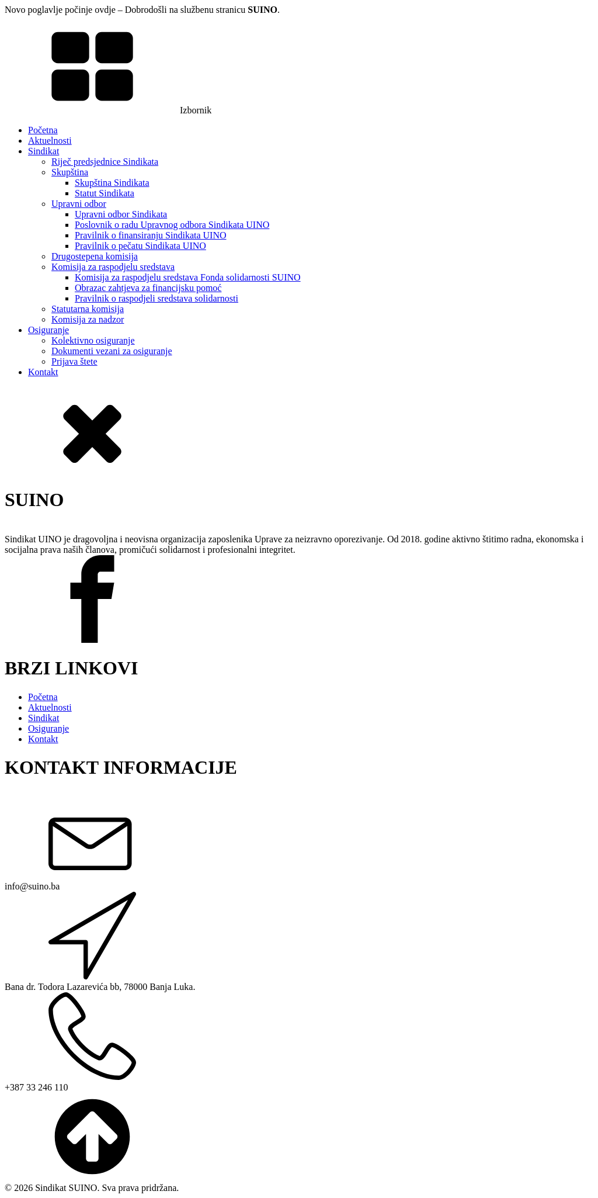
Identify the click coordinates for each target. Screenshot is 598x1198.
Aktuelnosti (50, 141)
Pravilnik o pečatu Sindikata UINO (140, 246)
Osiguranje (48, 330)
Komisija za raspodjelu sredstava (113, 267)
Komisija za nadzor (87, 319)
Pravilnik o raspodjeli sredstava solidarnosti (156, 298)
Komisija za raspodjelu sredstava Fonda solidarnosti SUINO (188, 277)
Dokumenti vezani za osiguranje (111, 351)
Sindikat (43, 151)
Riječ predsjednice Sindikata (104, 162)
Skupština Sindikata (112, 183)
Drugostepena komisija (94, 256)
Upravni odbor (78, 204)
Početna (43, 130)
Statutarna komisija (87, 309)
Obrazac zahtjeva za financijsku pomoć (148, 288)
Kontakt (43, 372)
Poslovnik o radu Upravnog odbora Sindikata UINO (172, 225)
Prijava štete (74, 361)
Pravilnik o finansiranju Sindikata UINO (151, 235)
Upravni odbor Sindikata (121, 214)
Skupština (69, 172)
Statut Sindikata (104, 193)
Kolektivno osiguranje (93, 340)
